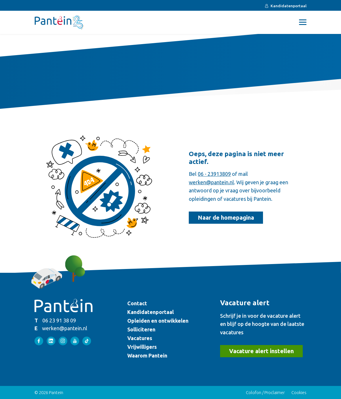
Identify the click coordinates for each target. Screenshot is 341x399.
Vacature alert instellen (261, 351)
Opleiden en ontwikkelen (157, 321)
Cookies (298, 392)
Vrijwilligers (142, 347)
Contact (137, 303)
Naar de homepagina (226, 217)
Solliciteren (141, 329)
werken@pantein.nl (211, 182)
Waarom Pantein (147, 355)
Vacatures (139, 338)
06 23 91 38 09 (59, 320)
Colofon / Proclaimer (265, 392)
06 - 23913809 (214, 174)
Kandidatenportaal (288, 5)
